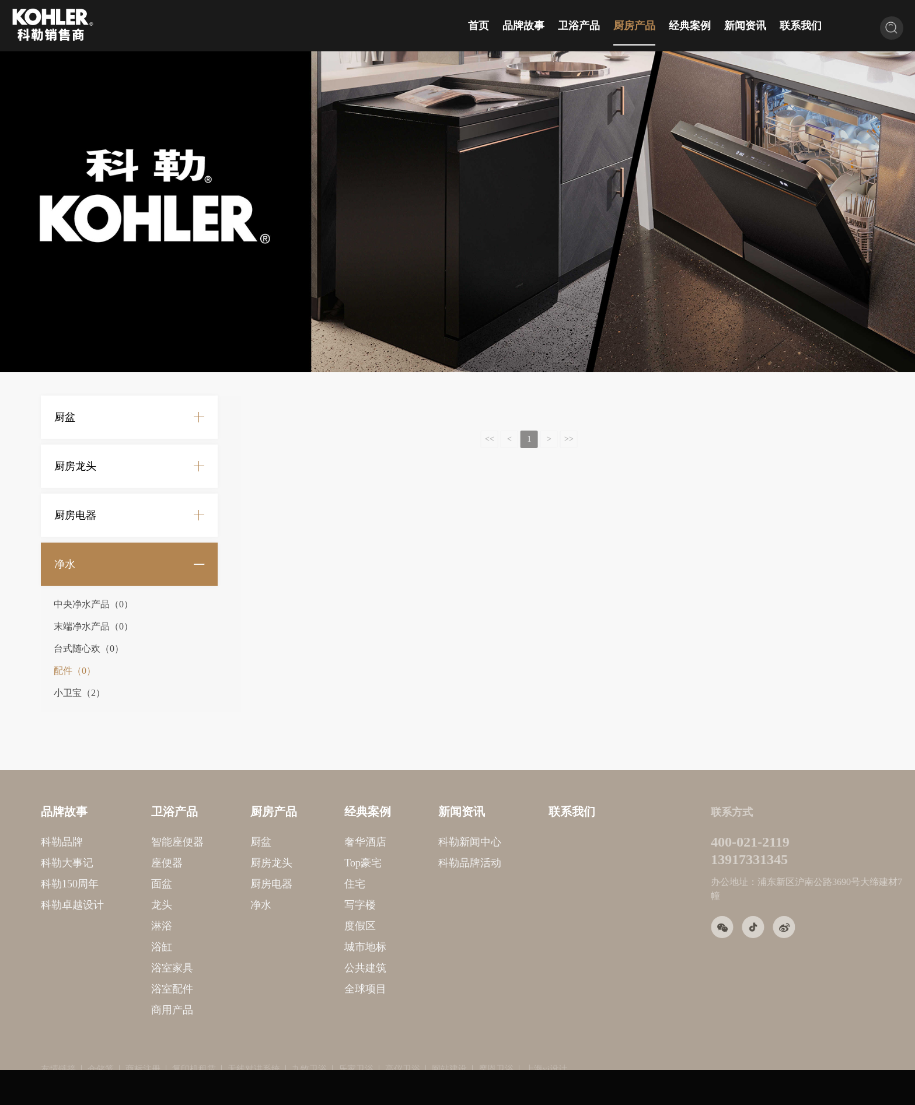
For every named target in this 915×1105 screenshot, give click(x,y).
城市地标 (318, 947)
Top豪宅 (315, 863)
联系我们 (801, 26)
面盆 (114, 884)
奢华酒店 (318, 842)
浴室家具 (125, 968)
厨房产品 (634, 26)
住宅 (307, 884)
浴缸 (114, 947)
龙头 (114, 905)
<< (470, 439)
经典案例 (690, 26)
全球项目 (318, 989)
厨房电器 (75, 515)
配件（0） (75, 671)
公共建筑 (318, 968)
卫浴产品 (579, 26)
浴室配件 (125, 989)
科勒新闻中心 (422, 842)
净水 (64, 564)
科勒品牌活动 (422, 863)
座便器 (119, 863)
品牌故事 (523, 26)
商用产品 (125, 1010)
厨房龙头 (75, 466)
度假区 (313, 926)
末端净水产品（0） (93, 626)
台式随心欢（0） (89, 648)
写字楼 (313, 905)
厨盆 (64, 417)
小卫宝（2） (79, 693)
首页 (478, 26)
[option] (457, 211)
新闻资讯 (745, 26)
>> (549, 439)
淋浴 (114, 926)
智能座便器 (130, 842)
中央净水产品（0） (93, 604)
